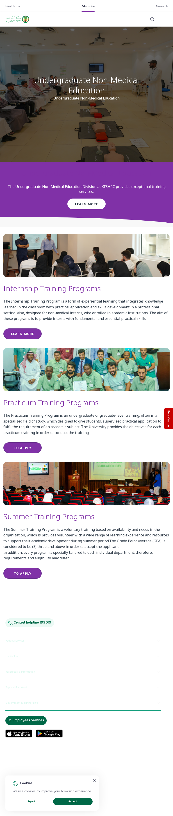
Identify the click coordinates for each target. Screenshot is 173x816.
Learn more (86, 204)
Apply (86, 110)
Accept (72, 801)
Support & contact (83, 687)
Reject (31, 801)
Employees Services (26, 720)
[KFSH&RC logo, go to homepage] (17, 22)
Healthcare (12, 7)
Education (88, 7)
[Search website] (152, 19)
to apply (22, 448)
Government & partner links (83, 703)
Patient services (83, 641)
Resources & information (83, 672)
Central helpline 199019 (29, 622)
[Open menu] (165, 19)
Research (162, 7)
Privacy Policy (57, 773)
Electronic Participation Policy (24, 773)
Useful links (83, 656)
